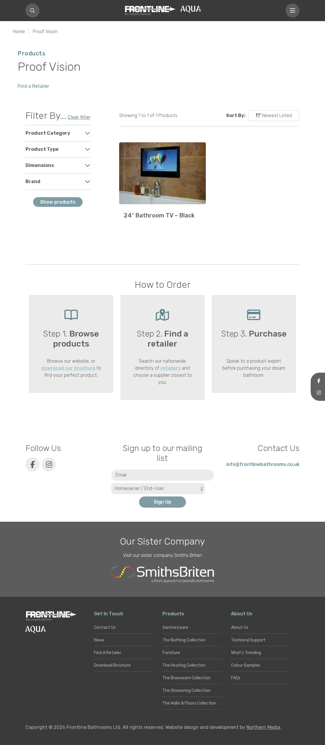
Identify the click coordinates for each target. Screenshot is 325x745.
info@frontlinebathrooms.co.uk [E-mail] (263, 464)
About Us (239, 627)
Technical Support (248, 640)
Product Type (42, 149)
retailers (170, 368)
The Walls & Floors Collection (189, 703)
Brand (32, 181)
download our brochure (68, 368)
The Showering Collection (186, 690)
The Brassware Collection (186, 677)
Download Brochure (112, 665)
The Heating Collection (184, 665)
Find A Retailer (107, 652)
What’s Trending (246, 652)
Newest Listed (274, 115)
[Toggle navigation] (292, 11)
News (99, 640)
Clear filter (79, 117)
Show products (58, 202)
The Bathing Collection (184, 640)
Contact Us (105, 627)
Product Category (47, 133)
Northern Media (263, 727)
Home (19, 31)
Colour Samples (245, 665)
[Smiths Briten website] (162, 574)
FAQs (235, 677)
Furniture (171, 652)
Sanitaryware (175, 627)
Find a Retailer (33, 86)
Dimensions (39, 165)
